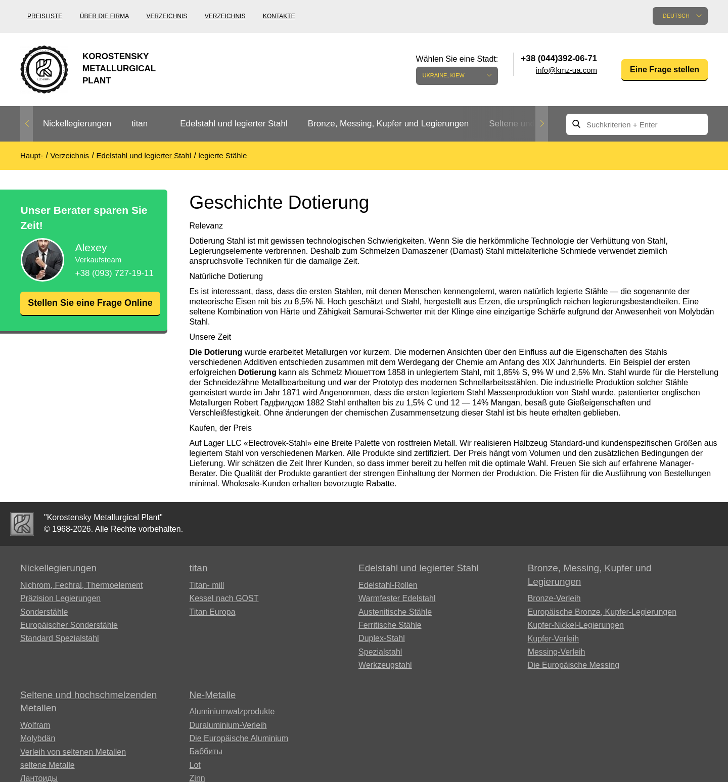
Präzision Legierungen (60, 598)
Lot (195, 765)
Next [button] (541, 124)
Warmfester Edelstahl (396, 598)
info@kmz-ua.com (566, 70)
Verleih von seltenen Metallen (73, 752)
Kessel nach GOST (224, 598)
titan (139, 123)
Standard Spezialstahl (59, 638)
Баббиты (206, 751)
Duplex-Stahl (381, 638)
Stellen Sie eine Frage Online (90, 309)
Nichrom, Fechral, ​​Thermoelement (81, 585)
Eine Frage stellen (664, 69)
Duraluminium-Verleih (228, 725)
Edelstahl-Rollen (388, 585)
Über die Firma (104, 16)
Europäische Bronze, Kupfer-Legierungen (602, 612)
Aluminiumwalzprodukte (232, 711)
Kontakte (279, 16)
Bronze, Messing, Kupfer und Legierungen (388, 123)
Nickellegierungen (77, 123)
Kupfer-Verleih (553, 638)
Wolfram (35, 725)
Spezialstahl (380, 652)
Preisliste (44, 16)
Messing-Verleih (556, 652)
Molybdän (37, 738)
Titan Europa (213, 612)
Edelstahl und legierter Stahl (234, 123)
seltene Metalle (47, 765)
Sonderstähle (44, 612)
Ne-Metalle (213, 694)
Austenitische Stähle (395, 612)
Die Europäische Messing (573, 665)
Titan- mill (207, 585)
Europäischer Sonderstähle (69, 625)
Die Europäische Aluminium (239, 738)
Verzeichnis (167, 16)
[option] (77, 124)
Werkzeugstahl (385, 665)
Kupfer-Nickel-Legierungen (576, 625)
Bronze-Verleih (554, 598)
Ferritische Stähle (390, 625)
